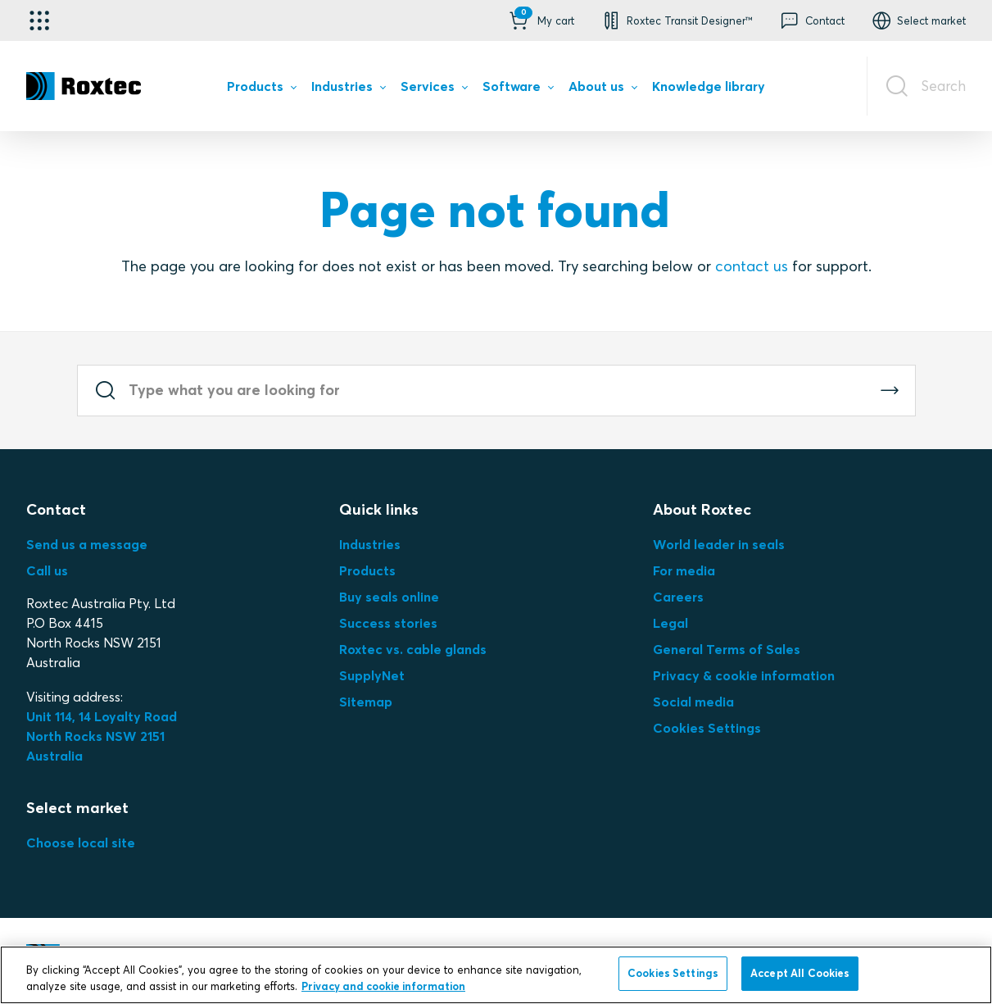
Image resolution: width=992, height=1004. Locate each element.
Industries (370, 544)
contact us (751, 266)
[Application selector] (39, 20)
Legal (670, 623)
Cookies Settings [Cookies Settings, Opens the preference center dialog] (672, 972)
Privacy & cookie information (744, 675)
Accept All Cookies (799, 972)
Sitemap (365, 701)
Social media (693, 701)
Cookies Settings (707, 728)
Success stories (388, 623)
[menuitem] (261, 89)
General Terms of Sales (726, 649)
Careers (678, 596)
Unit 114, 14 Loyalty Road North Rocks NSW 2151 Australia (103, 736)
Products (367, 570)
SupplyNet (372, 675)
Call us (47, 570)
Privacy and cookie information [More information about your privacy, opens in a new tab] (383, 986)
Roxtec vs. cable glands (413, 649)
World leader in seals (719, 544)
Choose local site (80, 842)
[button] (540, 20)
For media (684, 570)
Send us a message (86, 544)
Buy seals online (389, 596)
